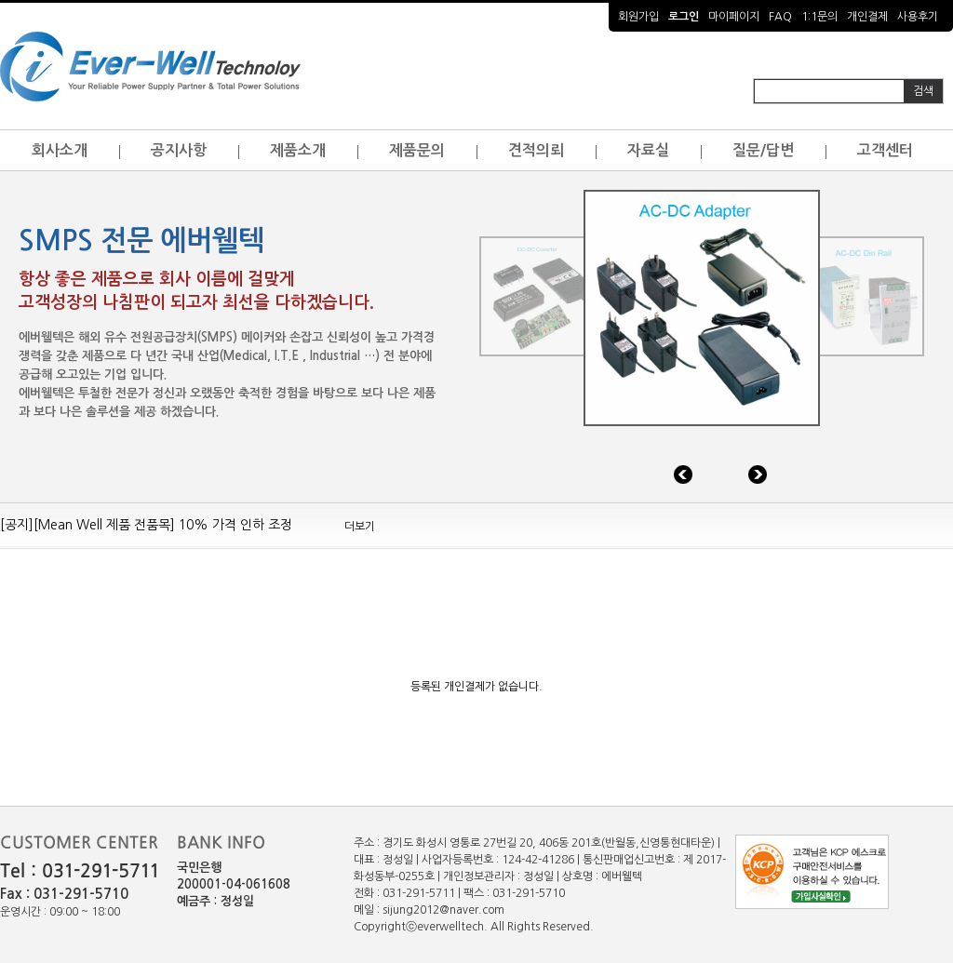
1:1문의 (819, 16)
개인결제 (867, 16)
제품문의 (417, 150)
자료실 (648, 150)
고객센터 (885, 150)
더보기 (359, 526)
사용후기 (917, 16)
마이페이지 (733, 16)
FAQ (780, 16)
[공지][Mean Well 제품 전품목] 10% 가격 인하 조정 (146, 524)
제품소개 (298, 150)
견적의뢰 (536, 150)
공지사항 (179, 150)
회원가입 (638, 16)
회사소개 (59, 150)
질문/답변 (763, 150)
